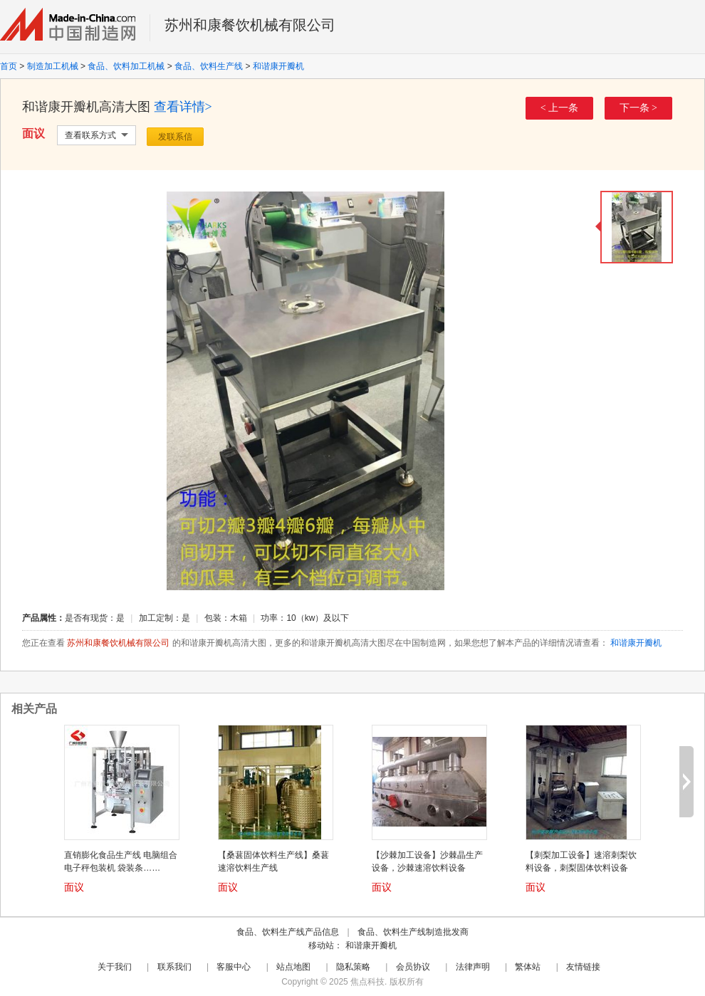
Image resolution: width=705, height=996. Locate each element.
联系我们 (174, 967)
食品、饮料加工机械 (126, 66)
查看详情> (183, 107)
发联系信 (175, 137)
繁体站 (527, 967)
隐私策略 (353, 967)
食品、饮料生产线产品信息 (287, 932)
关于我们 (115, 967)
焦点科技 (367, 982)
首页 (8, 66)
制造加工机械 (52, 66)
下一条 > (638, 108)
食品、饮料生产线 (208, 66)
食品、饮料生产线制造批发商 (413, 932)
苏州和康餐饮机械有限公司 (249, 25)
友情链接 (583, 967)
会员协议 (413, 967)
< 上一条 (559, 108)
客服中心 (233, 967)
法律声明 (473, 967)
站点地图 (293, 967)
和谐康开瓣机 (278, 66)
